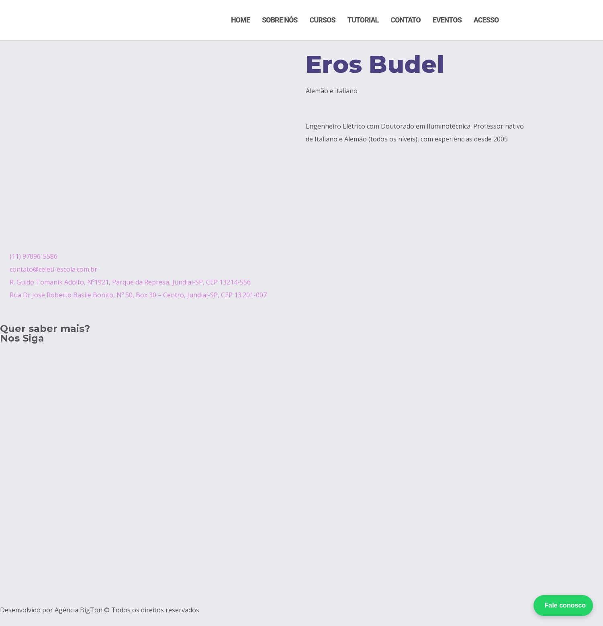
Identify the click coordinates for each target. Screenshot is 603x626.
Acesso (486, 20)
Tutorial (363, 20)
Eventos (447, 20)
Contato (405, 20)
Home (240, 20)
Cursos (322, 20)
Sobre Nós (280, 20)
